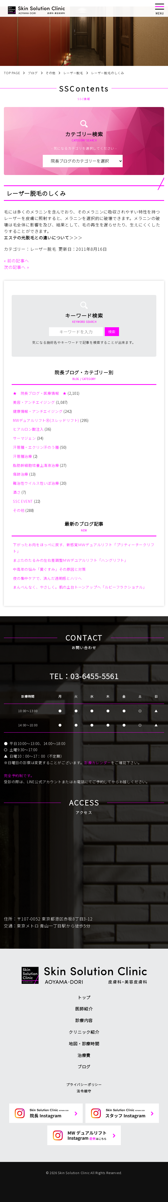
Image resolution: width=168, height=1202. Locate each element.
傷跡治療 (20, 474)
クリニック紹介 (84, 1032)
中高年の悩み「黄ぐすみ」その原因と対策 (49, 569)
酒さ (17, 492)
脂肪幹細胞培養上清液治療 (36, 465)
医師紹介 (84, 1009)
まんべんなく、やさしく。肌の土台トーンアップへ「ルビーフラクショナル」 (80, 587)
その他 (18, 510)
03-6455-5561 (94, 676)
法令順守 (84, 1091)
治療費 (84, 1055)
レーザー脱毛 (43, 249)
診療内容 (84, 1020)
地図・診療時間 (84, 1043)
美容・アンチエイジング (34, 402)
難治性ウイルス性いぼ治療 (36, 483)
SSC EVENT (23, 501)
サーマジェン (24, 438)
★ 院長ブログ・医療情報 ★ (40, 393)
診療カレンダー (97, 762)
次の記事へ (15, 267)
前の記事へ (18, 260)
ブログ (84, 1066)
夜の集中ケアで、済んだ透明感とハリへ (47, 578)
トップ (84, 997)
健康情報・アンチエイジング (37, 411)
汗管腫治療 (22, 456)
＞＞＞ (75, 237)
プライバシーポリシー (84, 1084)
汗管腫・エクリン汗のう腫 (36, 447)
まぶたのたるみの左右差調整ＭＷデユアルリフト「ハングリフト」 (70, 560)
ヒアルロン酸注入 (28, 429)
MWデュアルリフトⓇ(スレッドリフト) (46, 420)
